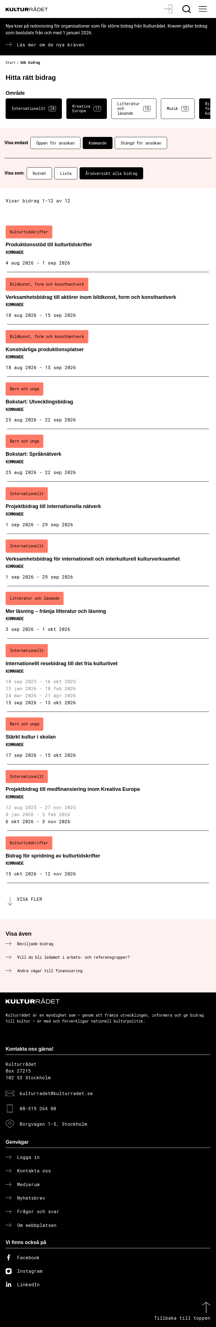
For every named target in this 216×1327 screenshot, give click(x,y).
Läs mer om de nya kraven (50, 45)
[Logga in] (168, 8)
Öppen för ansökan (55, 143)
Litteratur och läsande (133, 108)
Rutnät (39, 173)
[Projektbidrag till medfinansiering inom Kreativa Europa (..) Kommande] (108, 797)
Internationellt (34, 108)
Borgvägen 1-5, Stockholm (53, 1124)
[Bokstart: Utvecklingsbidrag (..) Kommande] (108, 403)
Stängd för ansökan (141, 143)
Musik (178, 108)
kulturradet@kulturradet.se (56, 1093)
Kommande (98, 143)
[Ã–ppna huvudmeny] (203, 9)
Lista (65, 173)
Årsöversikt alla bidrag (111, 173)
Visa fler (29, 899)
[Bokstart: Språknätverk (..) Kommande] (108, 455)
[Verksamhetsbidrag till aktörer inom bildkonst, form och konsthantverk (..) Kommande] (108, 298)
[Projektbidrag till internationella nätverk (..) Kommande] (108, 508)
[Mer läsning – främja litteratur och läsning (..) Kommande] (108, 612)
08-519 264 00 (38, 1108)
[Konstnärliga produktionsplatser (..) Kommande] (108, 350)
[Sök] (187, 8)
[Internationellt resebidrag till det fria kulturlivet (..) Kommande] (108, 675)
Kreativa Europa (86, 108)
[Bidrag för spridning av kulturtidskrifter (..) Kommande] (108, 857)
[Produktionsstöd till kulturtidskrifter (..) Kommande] (108, 246)
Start (10, 62)
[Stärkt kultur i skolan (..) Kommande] (108, 738)
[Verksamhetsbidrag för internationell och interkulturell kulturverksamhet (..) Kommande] (108, 560)
